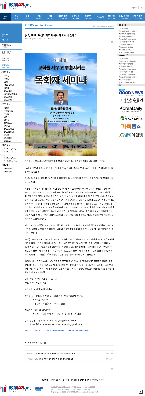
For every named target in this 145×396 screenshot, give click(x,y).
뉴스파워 (6, 117)
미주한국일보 (8, 172)
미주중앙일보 (8, 169)
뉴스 (5, 17)
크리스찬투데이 (8, 97)
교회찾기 (88, 17)
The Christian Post (10, 161)
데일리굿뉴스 (8, 123)
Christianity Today (10, 158)
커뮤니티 (76, 17)
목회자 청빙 (63, 17)
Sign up (134, 7)
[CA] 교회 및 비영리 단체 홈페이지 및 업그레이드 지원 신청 (54, 359)
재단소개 (100, 16)
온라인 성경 (138, 17)
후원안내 (111, 17)
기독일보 (6, 79)
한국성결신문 (8, 138)
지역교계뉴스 (11, 66)
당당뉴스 (6, 120)
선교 (39, 17)
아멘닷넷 (6, 88)
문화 (50, 17)
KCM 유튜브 (124, 17)
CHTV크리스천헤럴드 (10, 94)
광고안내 (74, 380)
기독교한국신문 (8, 111)
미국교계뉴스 (11, 46)
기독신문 (6, 114)
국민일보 (6, 108)
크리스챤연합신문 (9, 132)
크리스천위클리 (8, 91)
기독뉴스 (6, 76)
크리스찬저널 (8, 100)
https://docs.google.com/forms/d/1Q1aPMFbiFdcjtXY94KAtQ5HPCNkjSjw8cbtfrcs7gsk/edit (57, 330)
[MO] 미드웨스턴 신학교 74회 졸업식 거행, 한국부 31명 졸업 (55, 353)
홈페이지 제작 (84, 380)
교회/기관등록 (55, 380)
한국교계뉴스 (11, 52)
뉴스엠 (6, 82)
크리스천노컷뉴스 (9, 129)
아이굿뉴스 (7, 126)
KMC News (7, 141)
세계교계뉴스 (11, 59)
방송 (16, 17)
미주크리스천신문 (9, 85)
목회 (27, 17)
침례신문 (6, 135)
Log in (142, 7)
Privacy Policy (98, 380)
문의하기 (65, 380)
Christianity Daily (10, 149)
